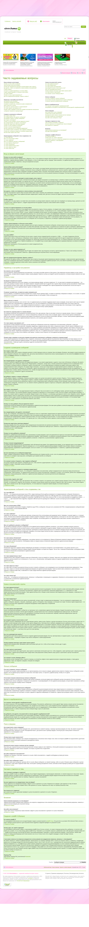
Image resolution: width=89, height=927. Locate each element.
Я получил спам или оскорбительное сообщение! (56, 101)
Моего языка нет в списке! (10, 105)
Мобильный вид (47, 867)
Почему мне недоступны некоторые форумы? (14, 124)
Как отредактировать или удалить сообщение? (15, 117)
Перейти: (51, 862)
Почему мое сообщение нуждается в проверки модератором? (18, 131)
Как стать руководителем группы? (53, 89)
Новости (76, 45)
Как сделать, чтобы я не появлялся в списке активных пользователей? (20, 88)
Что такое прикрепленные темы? (11, 145)
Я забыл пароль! (8, 89)
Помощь (74, 72)
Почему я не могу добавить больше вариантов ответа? (16, 121)
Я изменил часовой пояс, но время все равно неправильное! (18, 103)
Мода (26, 49)
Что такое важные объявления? (11, 142)
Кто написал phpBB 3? (50, 136)
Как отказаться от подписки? (51, 125)
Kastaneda (27, 856)
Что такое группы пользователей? (53, 86)
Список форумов (9, 70)
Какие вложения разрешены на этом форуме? (56, 130)
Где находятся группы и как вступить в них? (55, 88)
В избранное (7, 21)
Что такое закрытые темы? (10, 147)
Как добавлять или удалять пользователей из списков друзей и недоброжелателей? (64, 107)
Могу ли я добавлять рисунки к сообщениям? (14, 141)
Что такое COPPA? (8, 93)
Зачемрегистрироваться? (57, 21)
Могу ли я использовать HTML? (11, 138)
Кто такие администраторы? (51, 83)
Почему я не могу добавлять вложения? (13, 125)
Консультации (70, 42)
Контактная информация (23, 880)
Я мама (6, 49)
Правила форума (66, 72)
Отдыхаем (41, 49)
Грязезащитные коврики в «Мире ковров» (62, 63)
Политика (66, 873)
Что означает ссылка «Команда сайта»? (54, 93)
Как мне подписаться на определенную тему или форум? (58, 123)
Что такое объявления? (9, 144)
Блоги (78, 38)
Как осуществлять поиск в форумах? (53, 112)
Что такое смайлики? (9, 140)
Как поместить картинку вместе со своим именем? (15, 106)
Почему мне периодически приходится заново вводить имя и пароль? (20, 86)
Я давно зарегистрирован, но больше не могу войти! (16, 92)
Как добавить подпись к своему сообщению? (14, 118)
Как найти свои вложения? (51, 131)
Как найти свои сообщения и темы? (53, 117)
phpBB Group (50, 821)
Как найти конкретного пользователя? (54, 116)
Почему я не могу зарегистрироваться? (13, 94)
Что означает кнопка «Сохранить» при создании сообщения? (18, 129)
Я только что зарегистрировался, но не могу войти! (15, 90)
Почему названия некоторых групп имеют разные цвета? (58, 90)
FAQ (84, 72)
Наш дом (33, 49)
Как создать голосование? (10, 119)
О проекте (47, 873)
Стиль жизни (60, 49)
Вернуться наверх (9, 163)
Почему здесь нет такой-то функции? (53, 137)
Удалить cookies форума (65, 867)
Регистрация (46, 21)
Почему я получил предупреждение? (12, 126)
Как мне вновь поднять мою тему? (12, 132)
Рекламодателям (74, 873)
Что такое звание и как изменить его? (12, 108)
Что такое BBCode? (8, 137)
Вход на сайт (33, 21)
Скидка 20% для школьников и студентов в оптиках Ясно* (11, 63)
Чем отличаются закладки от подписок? (54, 122)
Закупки (69, 44)
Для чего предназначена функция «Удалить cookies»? (16, 96)
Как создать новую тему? (9, 115)
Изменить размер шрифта (83, 70)
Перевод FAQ (48, 141)
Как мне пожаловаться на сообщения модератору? (15, 128)
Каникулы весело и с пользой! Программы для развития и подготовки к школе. (28, 64)
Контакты (81, 873)
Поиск (79, 72)
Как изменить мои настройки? (11, 101)
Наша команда (55, 867)
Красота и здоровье (17, 49)
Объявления (81, 42)
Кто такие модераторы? (50, 85)
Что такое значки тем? (9, 148)
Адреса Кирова (80, 40)
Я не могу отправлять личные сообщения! (55, 98)
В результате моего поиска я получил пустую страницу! (58, 114)
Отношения (50, 49)
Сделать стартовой (16, 21)
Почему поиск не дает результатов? (53, 113)
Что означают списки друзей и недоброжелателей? (57, 105)
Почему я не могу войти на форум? (12, 83)
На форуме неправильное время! (11, 102)
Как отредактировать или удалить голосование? (15, 122)
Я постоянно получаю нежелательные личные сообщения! (58, 99)
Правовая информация (57, 873)
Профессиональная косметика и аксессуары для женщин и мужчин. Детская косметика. (45, 64)
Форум (70, 38)
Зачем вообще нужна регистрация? (12, 85)
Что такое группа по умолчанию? (53, 92)
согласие (30, 878)
